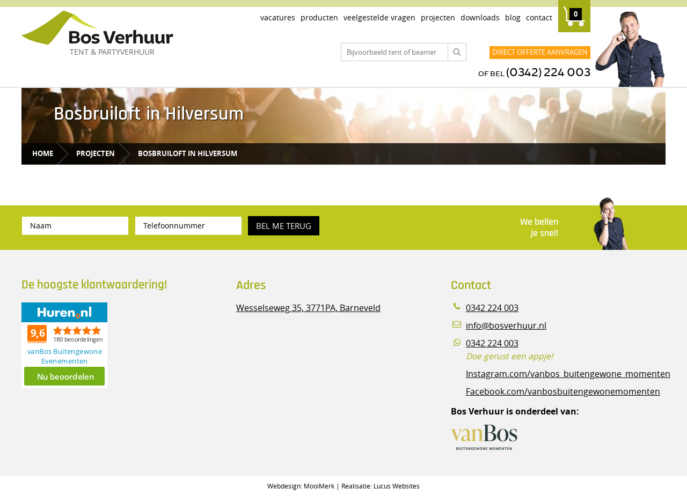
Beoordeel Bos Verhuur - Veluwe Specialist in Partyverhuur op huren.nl (88, 345)
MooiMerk (319, 486)
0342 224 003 (492, 308)
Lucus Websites (397, 486)
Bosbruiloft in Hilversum (187, 153)
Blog (513, 17)
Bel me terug (283, 225)
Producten (319, 17)
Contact (539, 17)
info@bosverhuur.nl (506, 325)
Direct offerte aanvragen (540, 52)
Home (42, 153)
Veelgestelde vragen (379, 17)
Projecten (438, 17)
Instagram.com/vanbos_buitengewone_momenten (568, 374)
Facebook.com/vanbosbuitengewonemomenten (563, 391)
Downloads (480, 17)
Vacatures (277, 17)
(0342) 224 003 (548, 72)
